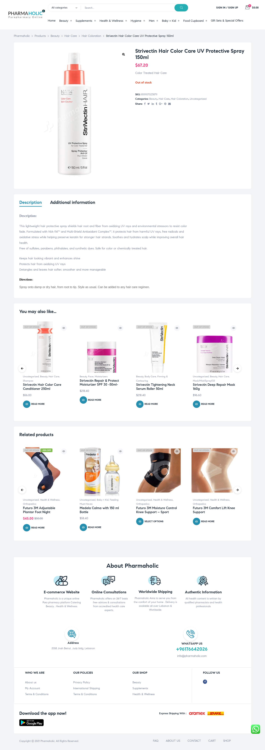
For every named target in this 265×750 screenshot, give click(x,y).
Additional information (72, 202)
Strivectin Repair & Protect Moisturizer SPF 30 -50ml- (99, 384)
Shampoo (28, 381)
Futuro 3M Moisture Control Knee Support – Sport (156, 511)
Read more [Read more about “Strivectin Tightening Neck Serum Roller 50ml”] (151, 404)
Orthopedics (29, 504)
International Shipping (86, 689)
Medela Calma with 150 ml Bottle (99, 511)
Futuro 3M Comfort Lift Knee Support (214, 511)
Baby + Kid (103, 500)
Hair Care (164, 98)
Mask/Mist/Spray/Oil (204, 381)
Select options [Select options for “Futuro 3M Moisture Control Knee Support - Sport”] (153, 522)
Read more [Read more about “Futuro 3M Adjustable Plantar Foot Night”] (38, 528)
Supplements (140, 689)
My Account (32, 689)
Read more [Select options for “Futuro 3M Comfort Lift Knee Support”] (207, 522)
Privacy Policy (81, 683)
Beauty (153, 98)
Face (90, 377)
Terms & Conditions (36, 695)
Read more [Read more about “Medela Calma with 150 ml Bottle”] (94, 528)
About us (30, 683)
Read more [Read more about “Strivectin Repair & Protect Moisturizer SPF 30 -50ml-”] (94, 400)
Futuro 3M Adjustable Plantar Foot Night (39, 511)
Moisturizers (101, 377)
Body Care (150, 377)
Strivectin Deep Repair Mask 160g (214, 388)
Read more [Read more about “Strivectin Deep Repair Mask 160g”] (207, 404)
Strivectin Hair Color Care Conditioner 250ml (42, 388)
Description (30, 202)
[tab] (30, 205)
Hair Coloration (179, 98)
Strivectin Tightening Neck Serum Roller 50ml (155, 388)
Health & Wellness (50, 500)
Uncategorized (198, 98)
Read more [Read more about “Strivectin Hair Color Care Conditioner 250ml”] (38, 404)
